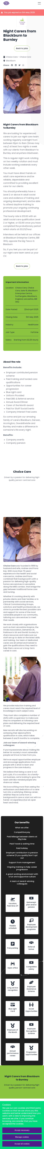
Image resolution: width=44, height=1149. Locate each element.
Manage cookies (22, 1137)
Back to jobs (22, 48)
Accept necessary (22, 1130)
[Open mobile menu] (39, 3)
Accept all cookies (21, 1144)
